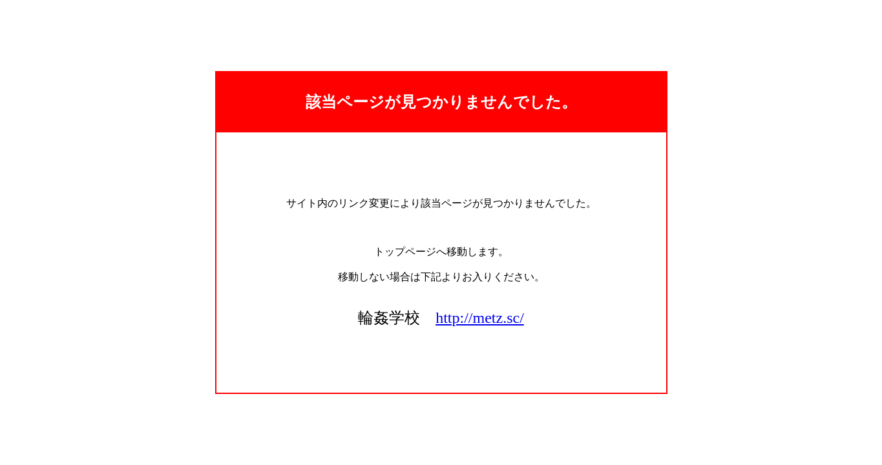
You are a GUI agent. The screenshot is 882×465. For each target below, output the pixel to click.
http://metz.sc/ (480, 317)
